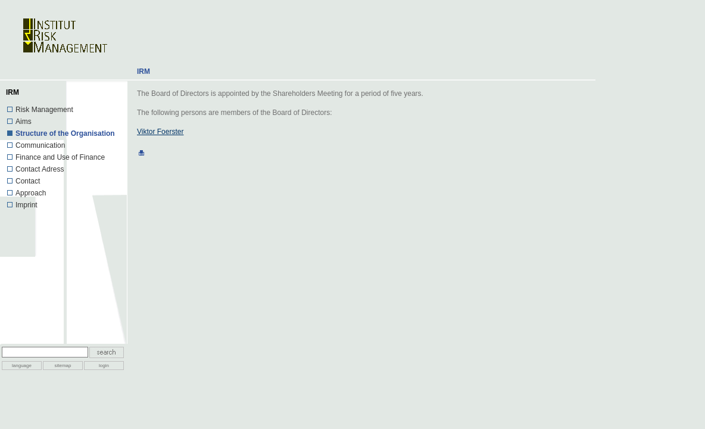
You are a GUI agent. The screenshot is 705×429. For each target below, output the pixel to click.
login (104, 365)
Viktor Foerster (160, 132)
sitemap (62, 365)
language (22, 365)
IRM (143, 71)
